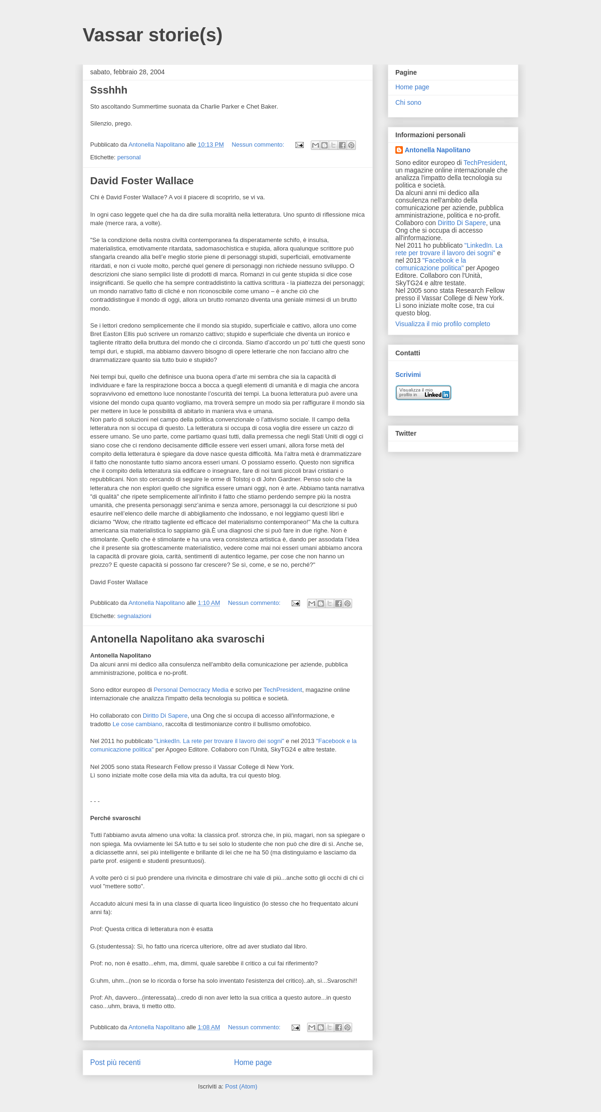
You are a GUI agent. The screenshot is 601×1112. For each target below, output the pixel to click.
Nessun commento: (258, 144)
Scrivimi (408, 374)
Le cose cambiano (137, 724)
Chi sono (408, 102)
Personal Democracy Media (191, 689)
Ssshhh (108, 90)
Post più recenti (115, 1062)
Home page (253, 1062)
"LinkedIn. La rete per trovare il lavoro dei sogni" (219, 740)
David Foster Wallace (141, 181)
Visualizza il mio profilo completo (442, 324)
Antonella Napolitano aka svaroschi (177, 639)
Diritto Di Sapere (165, 715)
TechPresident (282, 689)
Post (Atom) (241, 1086)
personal (129, 157)
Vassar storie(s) (153, 34)
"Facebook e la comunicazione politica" (430, 264)
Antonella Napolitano (437, 150)
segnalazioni (134, 615)
